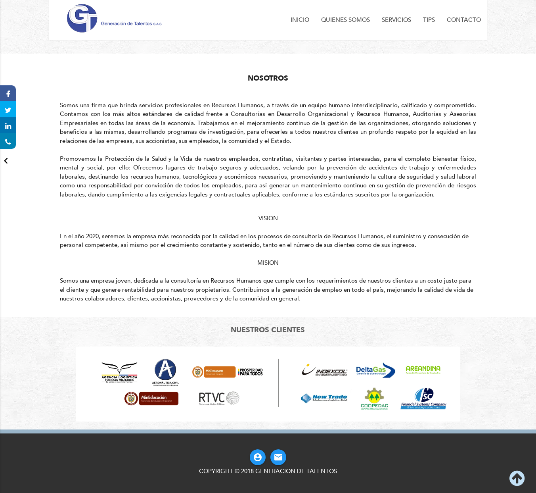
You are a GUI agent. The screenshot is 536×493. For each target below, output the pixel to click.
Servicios (396, 20)
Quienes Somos (345, 20)
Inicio (300, 20)
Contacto (464, 20)
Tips (429, 20)
